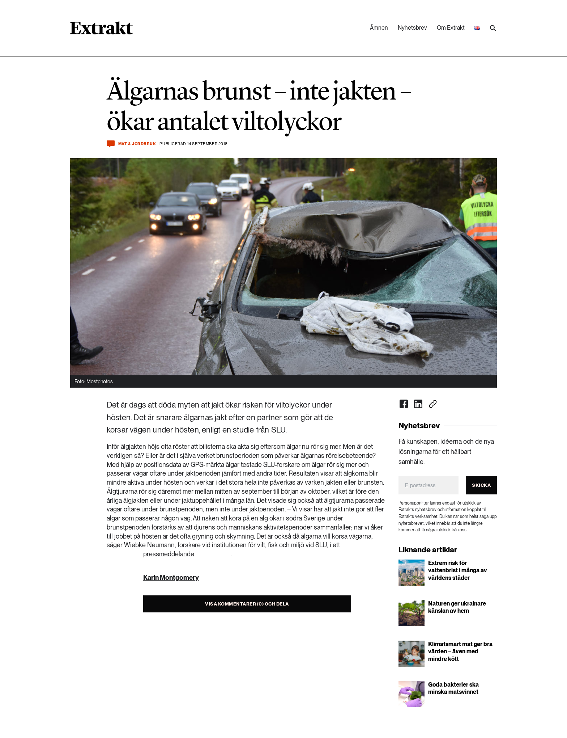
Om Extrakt (451, 27)
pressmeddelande (168, 554)
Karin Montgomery (171, 577)
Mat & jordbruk (137, 144)
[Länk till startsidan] (101, 30)
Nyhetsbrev (412, 27)
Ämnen (379, 27)
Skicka (481, 485)
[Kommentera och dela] (111, 143)
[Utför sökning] (492, 28)
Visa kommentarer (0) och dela (247, 604)
